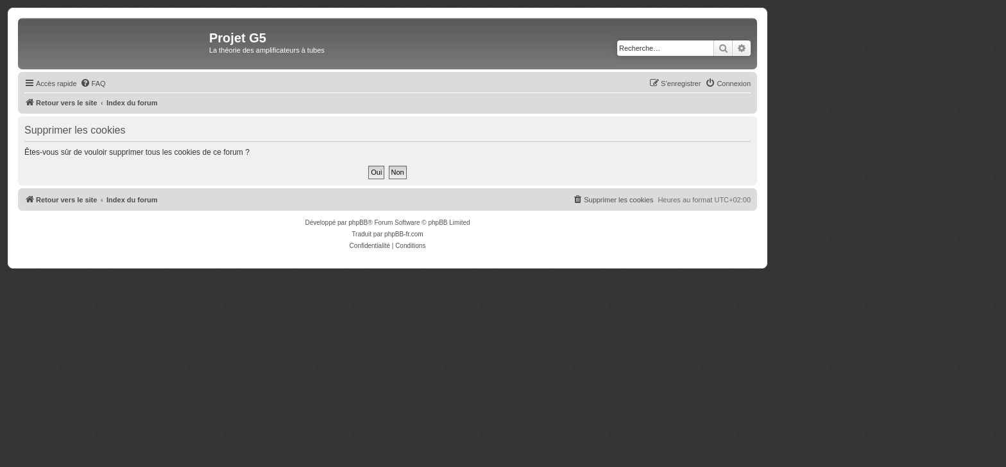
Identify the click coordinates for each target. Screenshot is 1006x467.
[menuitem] (93, 83)
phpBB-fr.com (403, 234)
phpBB (358, 222)
